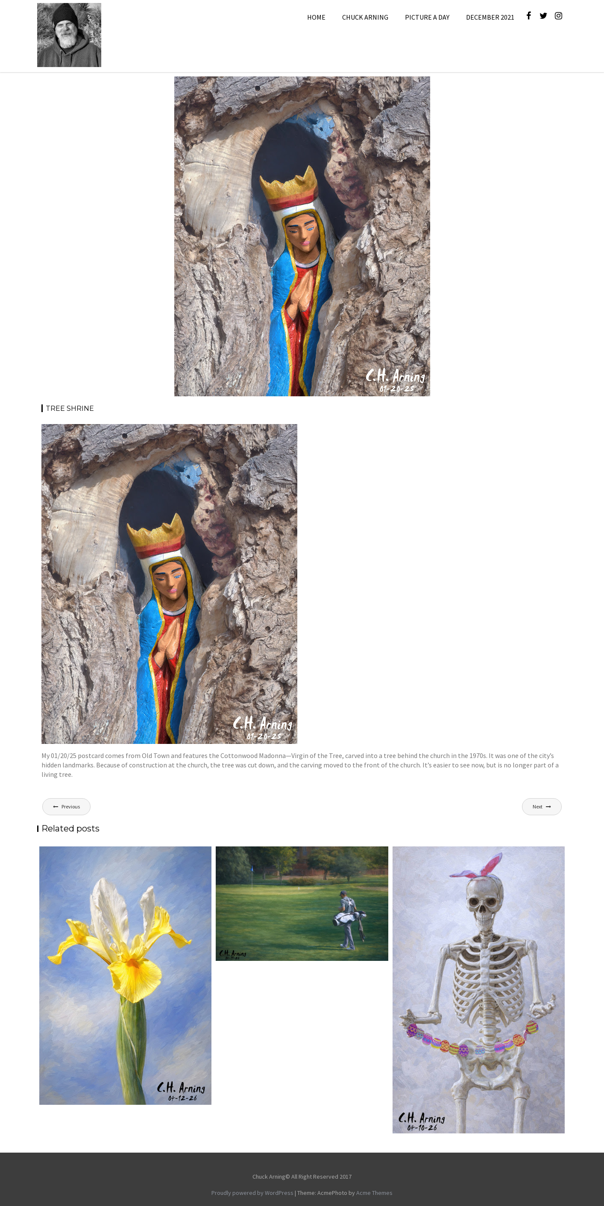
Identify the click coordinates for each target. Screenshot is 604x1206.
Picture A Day (427, 17)
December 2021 (490, 17)
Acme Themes (374, 1193)
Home (316, 17)
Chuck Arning (365, 17)
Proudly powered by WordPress (252, 1193)
